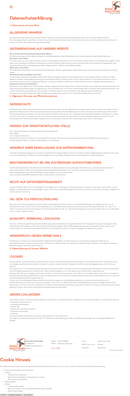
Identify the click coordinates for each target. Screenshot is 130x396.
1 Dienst (7, 372)
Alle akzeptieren (28, 395)
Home (84, 341)
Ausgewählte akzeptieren (15, 395)
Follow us (55, 348)
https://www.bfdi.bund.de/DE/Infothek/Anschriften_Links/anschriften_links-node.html (38, 175)
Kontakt (100, 344)
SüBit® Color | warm (88, 344)
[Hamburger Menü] (11, 7)
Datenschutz (102, 348)
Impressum (85, 348)
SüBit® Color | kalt (104, 341)
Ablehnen (3, 395)
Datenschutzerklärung (98, 366)
